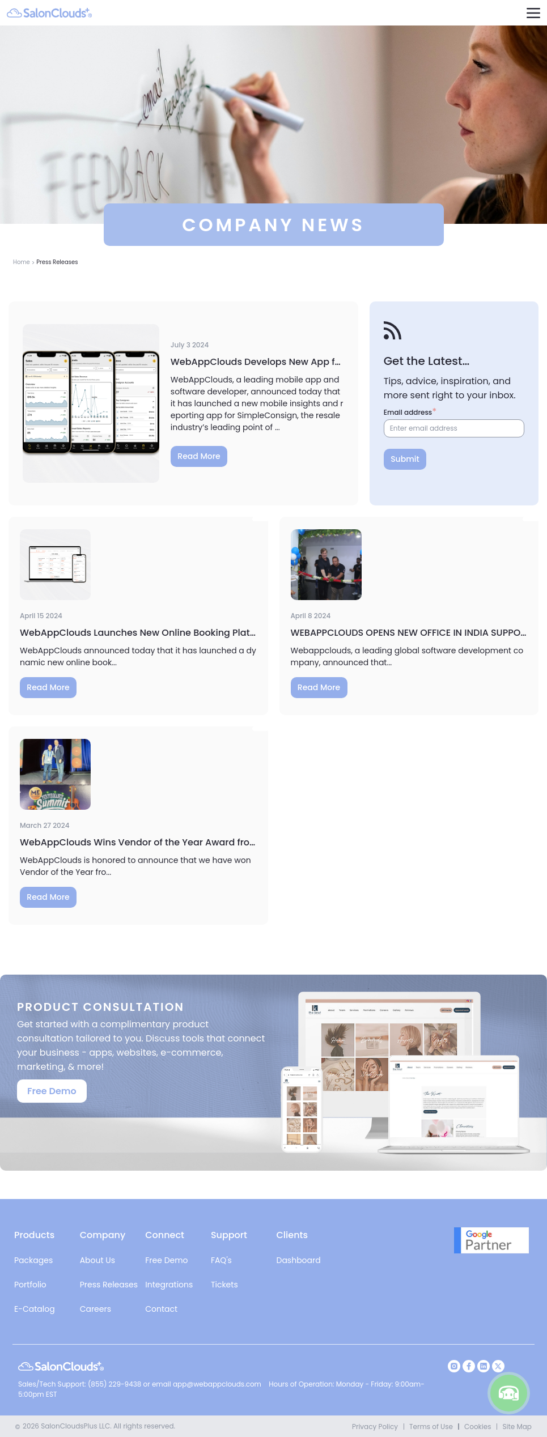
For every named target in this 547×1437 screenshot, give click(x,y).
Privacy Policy (375, 1426)
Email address (408, 412)
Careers (95, 1309)
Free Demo (52, 1091)
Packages (33, 1260)
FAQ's (221, 1260)
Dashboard (299, 1260)
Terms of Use (431, 1426)
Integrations (169, 1284)
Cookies (477, 1426)
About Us (97, 1260)
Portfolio (30, 1284)
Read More (198, 456)
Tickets (224, 1284)
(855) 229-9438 (115, 1384)
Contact (161, 1309)
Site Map (517, 1426)
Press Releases (109, 1284)
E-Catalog (34, 1309)
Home (21, 262)
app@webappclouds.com (217, 1384)
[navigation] (533, 13)
